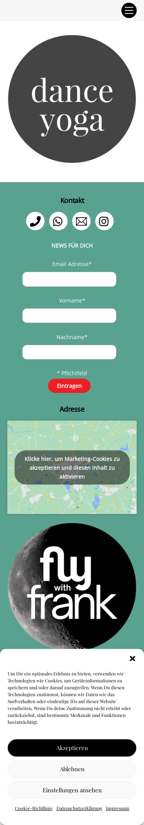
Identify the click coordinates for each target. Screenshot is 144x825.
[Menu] (129, 10)
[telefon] (36, 220)
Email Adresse (72, 264)
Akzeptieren (72, 748)
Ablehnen (72, 769)
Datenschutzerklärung (79, 808)
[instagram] (105, 220)
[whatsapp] (59, 220)
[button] (132, 658)
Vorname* (72, 300)
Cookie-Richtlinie (34, 808)
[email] (82, 220)
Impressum (117, 808)
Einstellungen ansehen (72, 790)
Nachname (72, 337)
